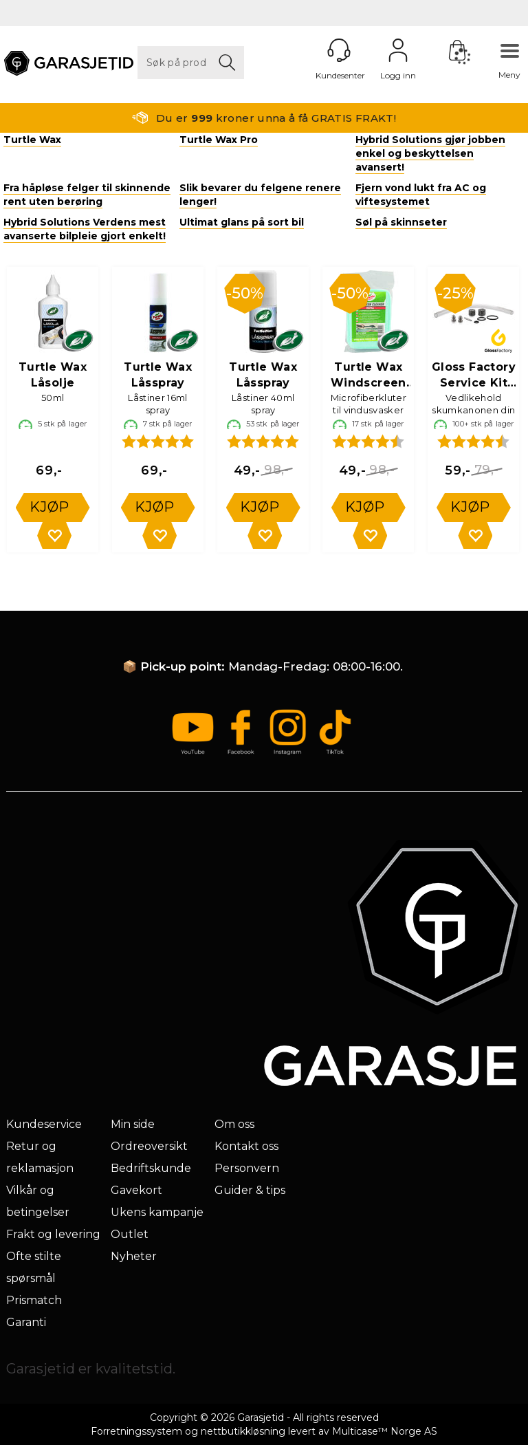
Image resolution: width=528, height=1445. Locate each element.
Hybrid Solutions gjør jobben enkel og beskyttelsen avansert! (430, 153)
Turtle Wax (32, 139)
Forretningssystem (136, 1431)
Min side (133, 1124)
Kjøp (49, 507)
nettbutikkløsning (243, 1431)
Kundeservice (44, 1124)
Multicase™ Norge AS (384, 1431)
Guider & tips (249, 1190)
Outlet (129, 1234)
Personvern (246, 1168)
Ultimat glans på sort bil (241, 222)
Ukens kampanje (157, 1212)
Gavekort (136, 1190)
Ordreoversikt (149, 1146)
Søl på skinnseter (401, 222)
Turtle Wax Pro (218, 139)
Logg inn (398, 50)
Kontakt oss (246, 1146)
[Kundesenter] (339, 50)
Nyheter (134, 1256)
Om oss (234, 1124)
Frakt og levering (53, 1234)
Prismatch (34, 1300)
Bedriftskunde (151, 1168)
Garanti (26, 1322)
